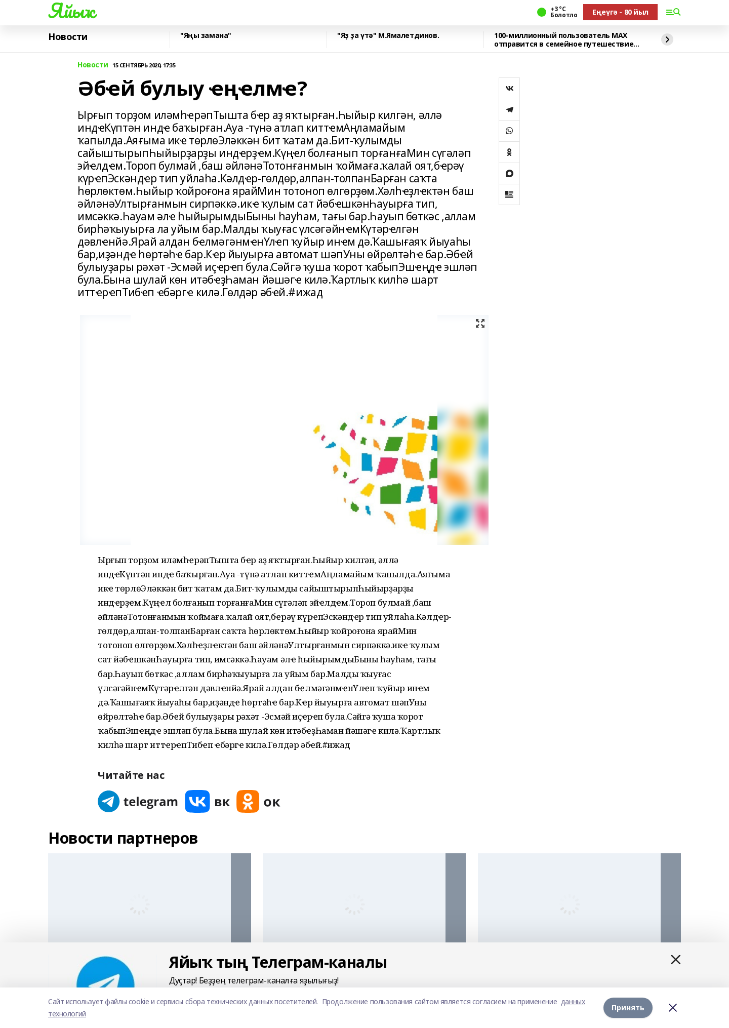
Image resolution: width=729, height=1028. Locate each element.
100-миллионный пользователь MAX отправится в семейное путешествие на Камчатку (563, 39)
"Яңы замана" (205, 35)
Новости (68, 37)
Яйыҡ (71, 11)
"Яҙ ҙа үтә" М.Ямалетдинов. (388, 35)
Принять (628, 1007)
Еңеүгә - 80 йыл (620, 12)
